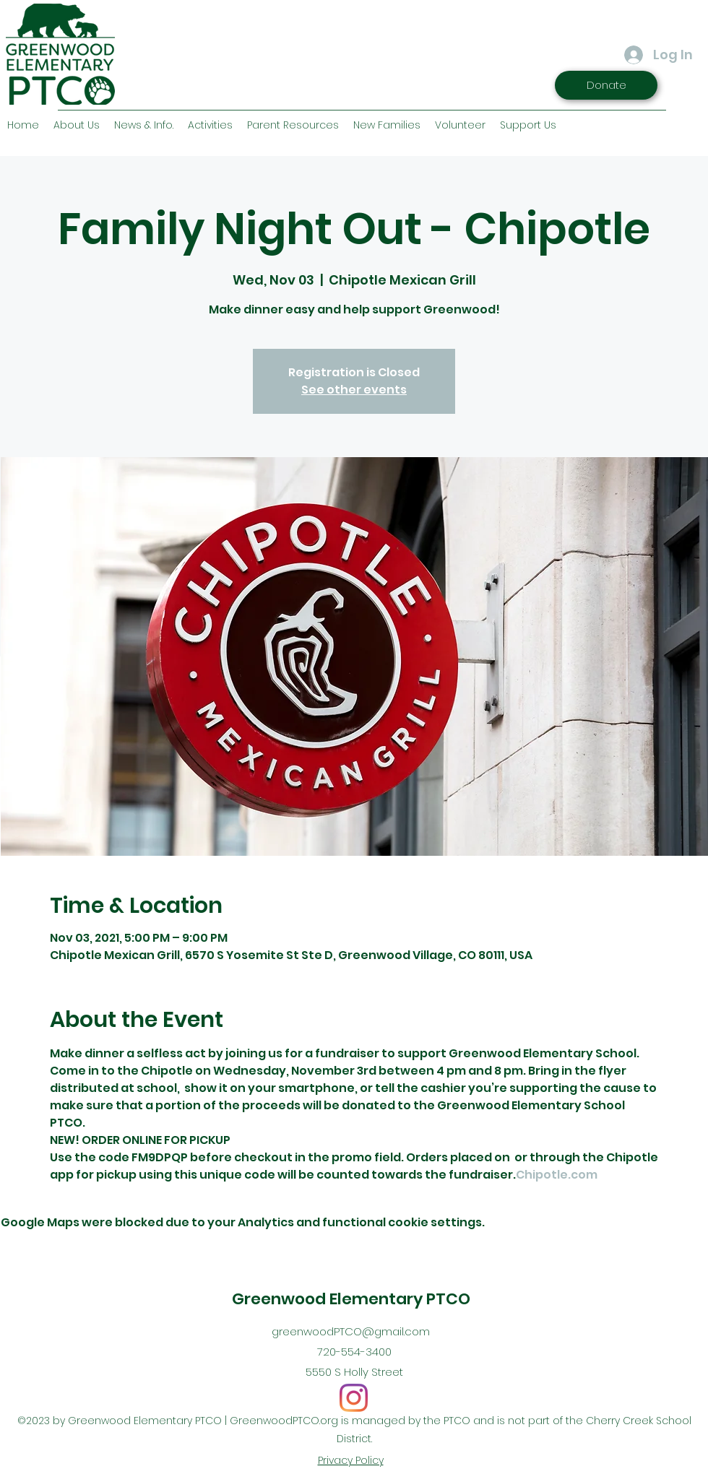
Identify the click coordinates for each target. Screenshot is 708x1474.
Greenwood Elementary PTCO (351, 1299)
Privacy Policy (351, 1460)
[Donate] (606, 85)
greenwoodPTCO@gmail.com (351, 1331)
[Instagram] (354, 1398)
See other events (354, 389)
